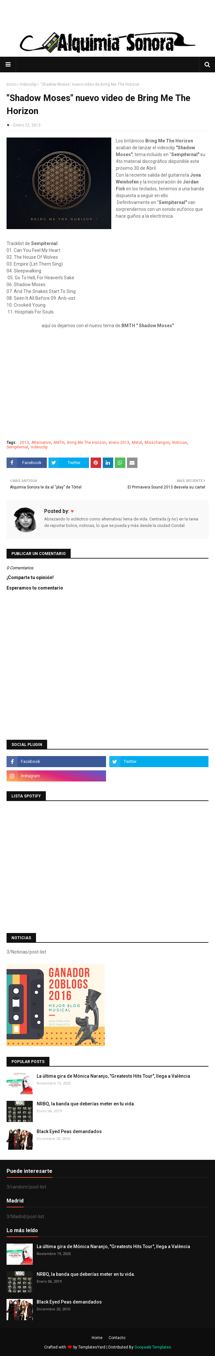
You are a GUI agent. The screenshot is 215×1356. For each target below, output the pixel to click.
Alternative (41, 442)
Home (97, 1337)
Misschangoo (157, 442)
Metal (137, 442)
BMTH (59, 442)
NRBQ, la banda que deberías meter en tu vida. (86, 1103)
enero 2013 (119, 442)
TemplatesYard (91, 1347)
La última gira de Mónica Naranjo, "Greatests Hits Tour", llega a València (113, 1076)
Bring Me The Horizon (86, 442)
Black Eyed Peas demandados (69, 1131)
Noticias (179, 442)
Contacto (117, 1337)
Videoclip (28, 84)
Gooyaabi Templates (152, 1347)
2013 (24, 442)
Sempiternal (17, 447)
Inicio (11, 84)
